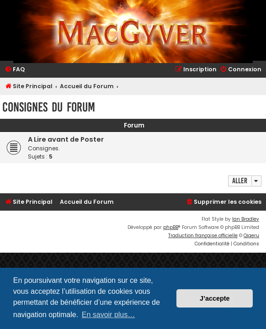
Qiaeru (251, 235)
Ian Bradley (245, 219)
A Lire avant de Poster (66, 139)
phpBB (170, 227)
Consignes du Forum (48, 107)
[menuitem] (15, 70)
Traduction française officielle (203, 235)
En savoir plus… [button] (108, 314)
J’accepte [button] (215, 298)
